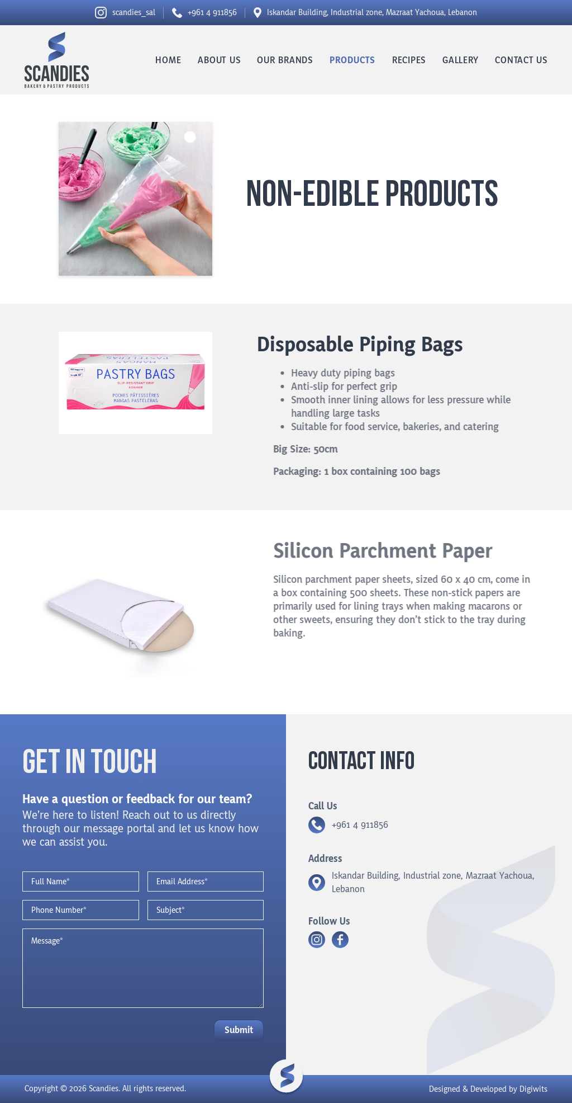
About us (219, 60)
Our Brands (285, 60)
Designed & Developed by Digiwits (488, 1089)
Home (168, 60)
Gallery (460, 60)
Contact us (521, 60)
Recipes (409, 60)
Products (352, 60)
